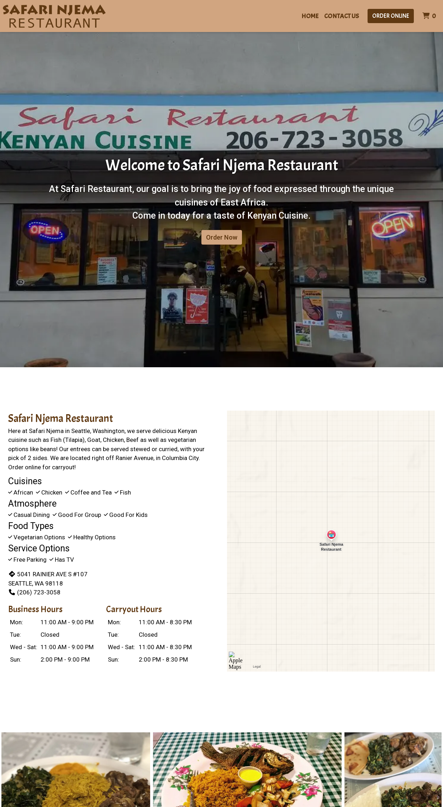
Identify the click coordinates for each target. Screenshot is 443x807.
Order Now (221, 237)
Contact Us (341, 16)
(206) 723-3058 (34, 592)
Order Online (390, 16)
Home (309, 16)
